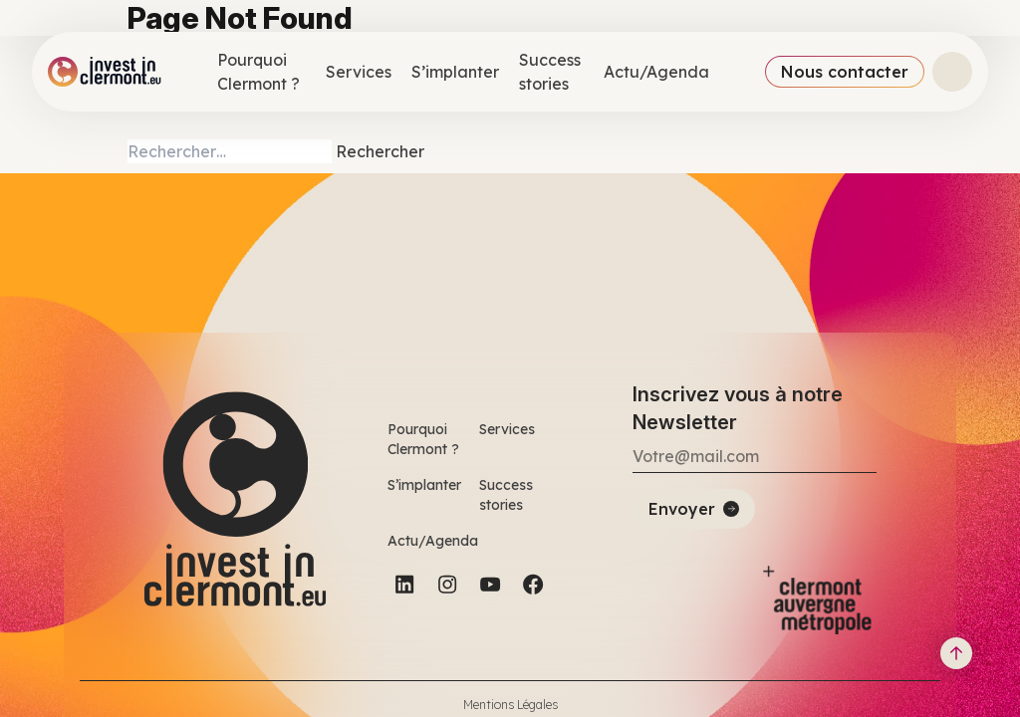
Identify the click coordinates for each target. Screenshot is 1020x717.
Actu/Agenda (656, 72)
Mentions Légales (510, 704)
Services (358, 72)
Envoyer (681, 509)
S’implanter (455, 72)
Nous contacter (844, 72)
